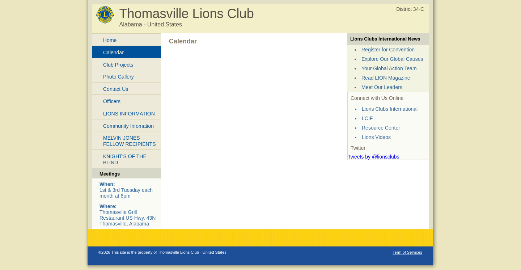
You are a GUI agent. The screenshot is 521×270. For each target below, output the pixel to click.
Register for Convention (388, 49)
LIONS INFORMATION (129, 114)
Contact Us (115, 89)
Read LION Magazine (385, 78)
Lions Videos (376, 137)
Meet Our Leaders (381, 87)
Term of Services (407, 252)
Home (110, 40)
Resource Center (381, 128)
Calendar (113, 52)
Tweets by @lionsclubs (373, 157)
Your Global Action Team (389, 68)
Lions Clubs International (390, 109)
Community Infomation (128, 126)
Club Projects (118, 65)
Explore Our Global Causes (392, 59)
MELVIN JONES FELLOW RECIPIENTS (129, 141)
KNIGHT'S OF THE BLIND (125, 159)
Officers (111, 101)
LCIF (367, 118)
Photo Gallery (118, 77)
